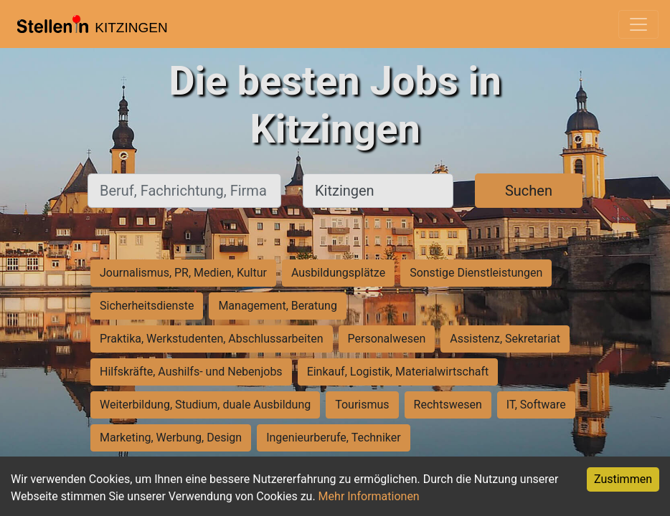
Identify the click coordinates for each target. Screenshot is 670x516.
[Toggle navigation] (638, 24)
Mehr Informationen (369, 496)
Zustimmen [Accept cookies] (623, 479)
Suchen (528, 190)
